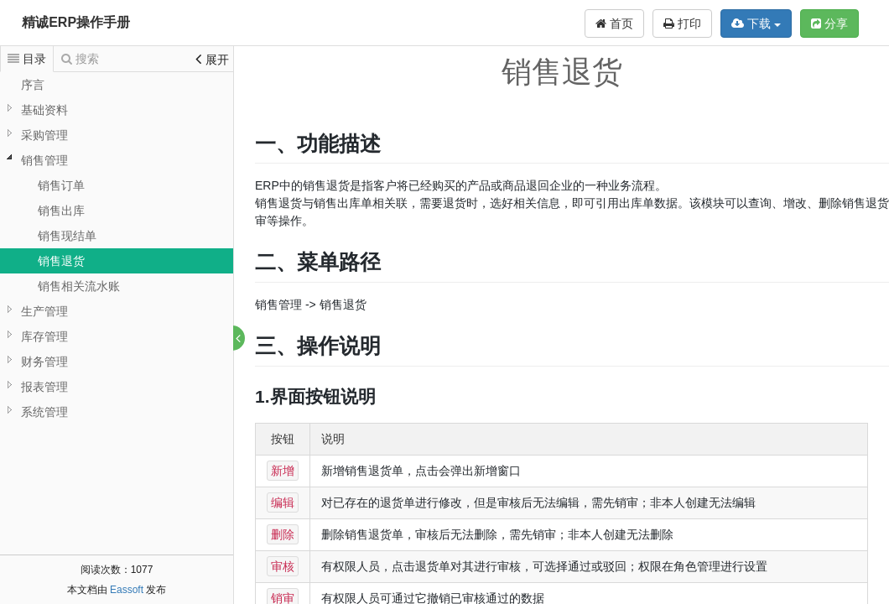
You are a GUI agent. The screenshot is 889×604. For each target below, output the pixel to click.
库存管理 (44, 336)
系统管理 (44, 412)
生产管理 (44, 311)
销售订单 (61, 185)
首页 (614, 23)
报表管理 (44, 386)
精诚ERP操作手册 (76, 22)
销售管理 (44, 160)
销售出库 (61, 210)
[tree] (116, 248)
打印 (682, 23)
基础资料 (44, 110)
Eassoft (126, 590)
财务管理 (44, 361)
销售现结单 (67, 235)
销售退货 (61, 261)
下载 (756, 23)
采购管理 (44, 135)
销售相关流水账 (79, 286)
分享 (829, 23)
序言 (32, 84)
